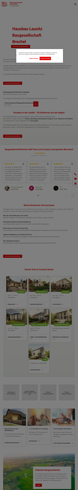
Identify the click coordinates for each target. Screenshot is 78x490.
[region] (39, 56)
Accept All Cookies (45, 58)
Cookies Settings (33, 58)
